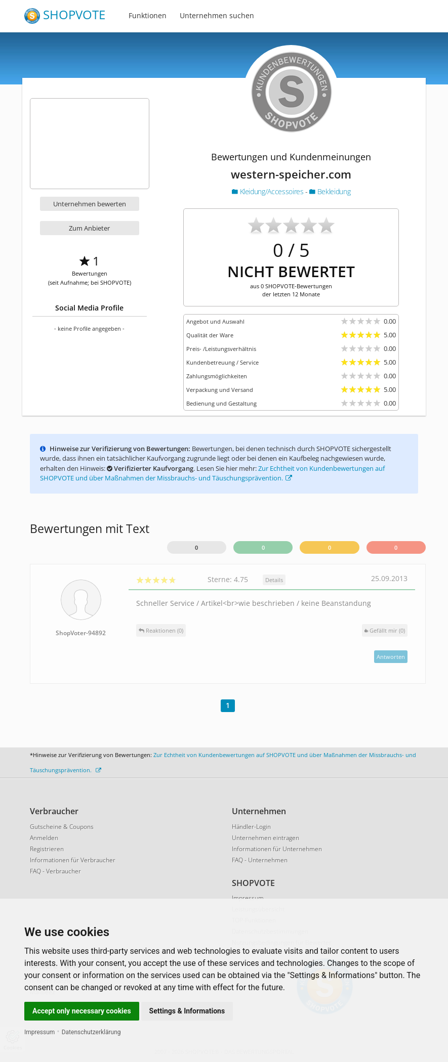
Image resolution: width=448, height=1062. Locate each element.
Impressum (39, 1032)
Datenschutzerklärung (91, 1032)
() (384, 630)
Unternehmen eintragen (265, 837)
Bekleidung (329, 191)
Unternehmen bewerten (89, 203)
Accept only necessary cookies (81, 1011)
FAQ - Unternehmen (260, 860)
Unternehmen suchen (217, 15)
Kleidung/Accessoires (268, 191)
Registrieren (47, 849)
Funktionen (148, 15)
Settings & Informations (187, 1011)
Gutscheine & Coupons (62, 826)
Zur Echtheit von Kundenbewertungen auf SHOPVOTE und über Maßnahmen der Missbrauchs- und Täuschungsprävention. (212, 473)
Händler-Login (251, 826)
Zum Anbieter (89, 228)
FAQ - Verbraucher (55, 871)
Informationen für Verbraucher (72, 860)
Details (274, 580)
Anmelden (44, 837)
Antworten (391, 656)
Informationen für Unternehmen (277, 849)
